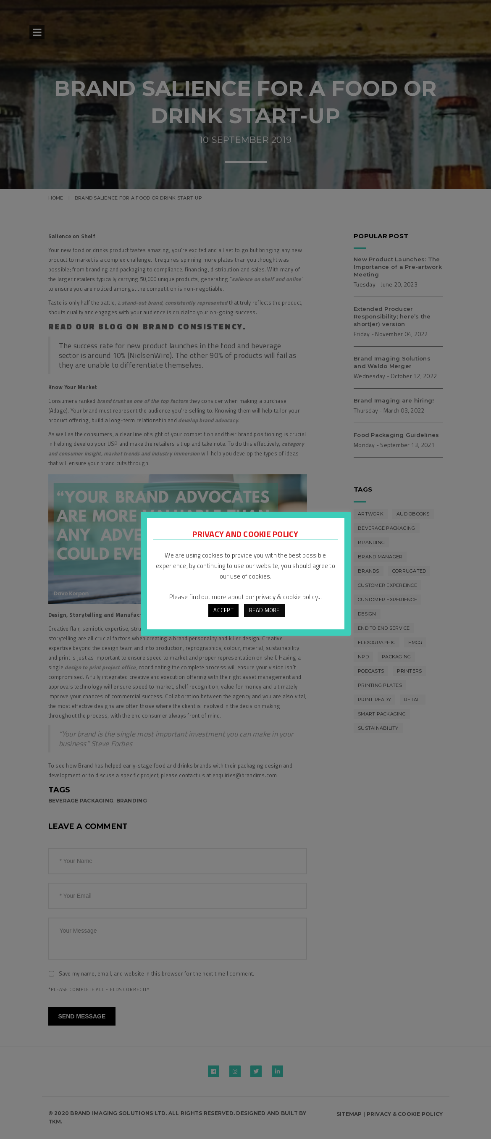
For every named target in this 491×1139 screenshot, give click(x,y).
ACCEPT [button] (223, 610)
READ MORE (264, 610)
